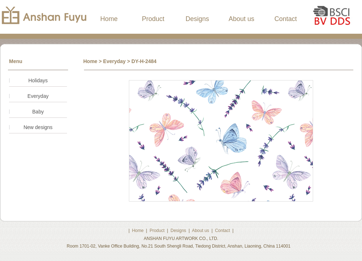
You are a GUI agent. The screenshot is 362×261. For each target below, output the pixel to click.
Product (153, 18)
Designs (197, 18)
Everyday (38, 96)
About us (241, 18)
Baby (38, 112)
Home (109, 18)
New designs (38, 127)
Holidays (38, 80)
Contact (285, 18)
